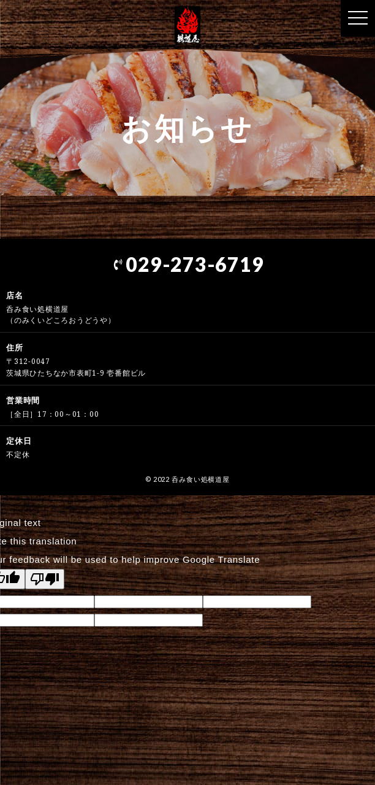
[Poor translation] (44, 579)
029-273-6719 (188, 264)
